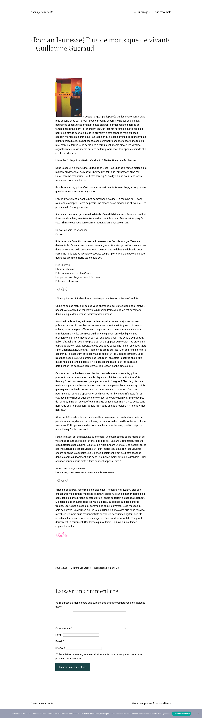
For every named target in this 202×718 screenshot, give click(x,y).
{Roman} (110, 568)
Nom (59, 638)
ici (104, 309)
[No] (198, 713)
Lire (117, 568)
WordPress (165, 706)
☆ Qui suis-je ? (142, 12)
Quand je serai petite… (43, 12)
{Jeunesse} (99, 568)
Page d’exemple (162, 12)
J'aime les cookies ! (181, 714)
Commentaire (63, 631)
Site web (60, 651)
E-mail (59, 644)
